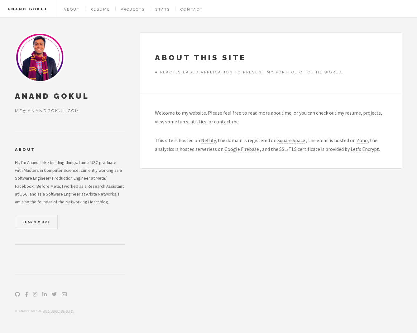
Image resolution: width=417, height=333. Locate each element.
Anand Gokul (27, 9)
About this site (200, 57)
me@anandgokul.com (47, 110)
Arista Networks (101, 194)
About (72, 9)
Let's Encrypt (365, 149)
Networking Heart (82, 202)
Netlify (208, 140)
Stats (162, 9)
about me (281, 113)
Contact (191, 9)
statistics (196, 121)
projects (372, 113)
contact (222, 121)
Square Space (291, 140)
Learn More (36, 222)
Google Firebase (242, 149)
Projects (133, 9)
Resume (100, 9)
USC (23, 194)
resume (353, 113)
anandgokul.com (58, 310)
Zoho (362, 140)
